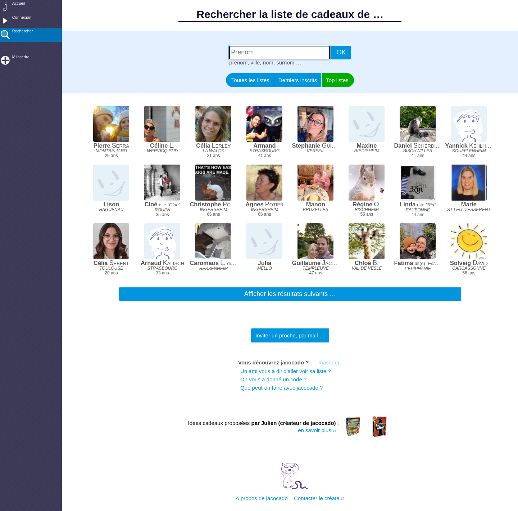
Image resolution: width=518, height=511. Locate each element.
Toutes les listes (250, 80)
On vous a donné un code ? (273, 379)
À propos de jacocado (262, 498)
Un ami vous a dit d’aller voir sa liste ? (287, 371)
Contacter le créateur (319, 498)
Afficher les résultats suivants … (290, 293)
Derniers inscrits (297, 80)
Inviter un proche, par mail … (290, 335)
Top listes (337, 80)
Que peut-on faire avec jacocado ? (281, 388)
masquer (328, 362)
